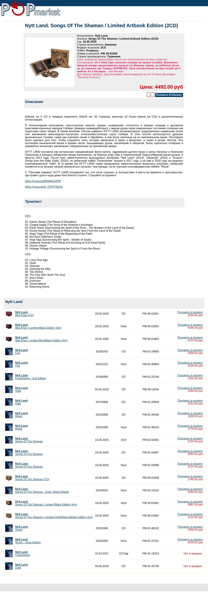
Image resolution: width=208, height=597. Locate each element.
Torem (21, 528)
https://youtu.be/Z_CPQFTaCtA (44, 186)
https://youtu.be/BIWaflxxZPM (43, 180)
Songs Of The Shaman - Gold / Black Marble (42, 490)
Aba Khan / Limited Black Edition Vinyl (38, 326)
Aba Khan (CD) (24, 314)
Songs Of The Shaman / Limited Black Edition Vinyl (46, 503)
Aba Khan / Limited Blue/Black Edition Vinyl (41, 339)
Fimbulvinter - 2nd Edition (30, 377)
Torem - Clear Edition (28, 541)
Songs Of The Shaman (29, 440)
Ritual (21, 415)
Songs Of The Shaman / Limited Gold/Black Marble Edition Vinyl (54, 516)
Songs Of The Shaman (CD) (32, 478)
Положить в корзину (190, 312)
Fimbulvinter (22, 553)
